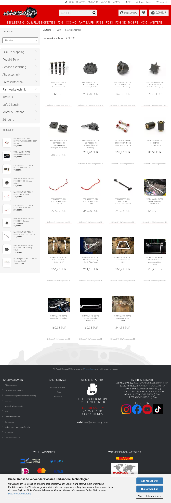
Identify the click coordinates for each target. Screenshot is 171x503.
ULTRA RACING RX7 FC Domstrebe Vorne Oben (58, 317)
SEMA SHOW (146, 394)
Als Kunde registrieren (58, 387)
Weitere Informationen (149, 496)
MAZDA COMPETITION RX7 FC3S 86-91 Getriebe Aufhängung (154, 84)
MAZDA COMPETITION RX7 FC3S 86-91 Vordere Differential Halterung (90, 144)
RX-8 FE (133, 22)
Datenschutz (9, 422)
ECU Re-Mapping (13, 52)
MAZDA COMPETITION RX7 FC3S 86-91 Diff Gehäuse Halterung (122, 84)
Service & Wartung (14, 67)
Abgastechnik (11, 74)
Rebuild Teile (10, 59)
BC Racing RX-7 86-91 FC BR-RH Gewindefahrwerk (59, 84)
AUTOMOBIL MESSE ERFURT (149, 382)
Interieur (7, 97)
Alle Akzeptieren (149, 481)
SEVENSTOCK (143, 397)
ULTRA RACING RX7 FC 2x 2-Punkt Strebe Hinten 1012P (58, 260)
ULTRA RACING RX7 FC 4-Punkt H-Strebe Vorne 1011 (122, 260)
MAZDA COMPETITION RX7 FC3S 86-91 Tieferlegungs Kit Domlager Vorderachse (58, 144)
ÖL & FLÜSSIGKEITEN (41, 22)
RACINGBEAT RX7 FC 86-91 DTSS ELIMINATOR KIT (155, 143)
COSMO (71, 22)
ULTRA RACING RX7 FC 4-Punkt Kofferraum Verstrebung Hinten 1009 (154, 261)
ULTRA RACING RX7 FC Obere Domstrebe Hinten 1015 (90, 318)
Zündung (8, 119)
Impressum (9, 432)
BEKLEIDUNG (15, 22)
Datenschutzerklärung (19, 493)
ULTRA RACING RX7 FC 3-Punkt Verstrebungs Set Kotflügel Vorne (90, 260)
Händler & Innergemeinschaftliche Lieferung (20, 396)
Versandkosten (89, 369)
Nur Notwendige (149, 489)
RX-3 (60, 22)
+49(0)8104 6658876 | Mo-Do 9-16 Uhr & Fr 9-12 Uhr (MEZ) (92, 2)
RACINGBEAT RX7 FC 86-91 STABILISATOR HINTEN (58, 201)
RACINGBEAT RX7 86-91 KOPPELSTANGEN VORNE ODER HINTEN (123, 143)
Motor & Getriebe (13, 112)
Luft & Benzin (11, 104)
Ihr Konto (57, 392)
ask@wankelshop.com (95, 422)
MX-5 (144, 22)
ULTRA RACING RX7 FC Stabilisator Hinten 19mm (122, 318)
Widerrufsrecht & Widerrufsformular (17, 427)
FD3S (109, 22)
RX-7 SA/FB (86, 22)
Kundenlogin (143, 2)
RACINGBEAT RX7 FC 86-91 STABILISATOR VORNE (90, 201)
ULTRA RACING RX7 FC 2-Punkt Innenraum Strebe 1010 (154, 201)
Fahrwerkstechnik (14, 89)
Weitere (156, 22)
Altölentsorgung (11, 385)
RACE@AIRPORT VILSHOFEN (147, 391)
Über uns (8, 401)
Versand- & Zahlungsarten (14, 406)
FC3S (99, 22)
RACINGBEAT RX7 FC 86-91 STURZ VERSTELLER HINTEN (123, 201)
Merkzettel (58, 397)
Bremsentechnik (12, 82)
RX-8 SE (120, 22)
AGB (6, 411)
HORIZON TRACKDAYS (149, 385)
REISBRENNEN (150, 388)
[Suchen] (94, 13)
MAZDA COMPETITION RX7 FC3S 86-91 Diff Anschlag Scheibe (90, 84)
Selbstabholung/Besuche (14, 390)
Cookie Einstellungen (12, 438)
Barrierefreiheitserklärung (14, 417)
